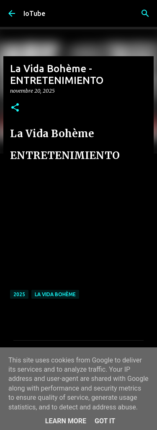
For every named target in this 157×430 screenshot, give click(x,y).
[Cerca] (145, 13)
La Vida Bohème (55, 294)
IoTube (34, 13)
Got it (105, 421)
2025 (19, 294)
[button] (15, 108)
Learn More (65, 421)
